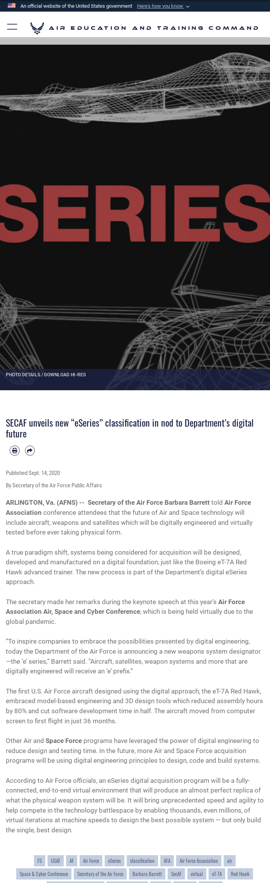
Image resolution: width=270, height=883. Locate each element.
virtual (197, 874)
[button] (164, 6)
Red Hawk (240, 874)
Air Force (91, 860)
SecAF (176, 874)
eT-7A (217, 874)
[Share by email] (30, 451)
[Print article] (15, 451)
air (229, 860)
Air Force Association (199, 860)
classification (142, 860)
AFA (167, 860)
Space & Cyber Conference (44, 874)
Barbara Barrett (147, 874)
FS (39, 860)
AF (72, 860)
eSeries (114, 860)
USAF (55, 860)
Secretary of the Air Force (100, 874)
